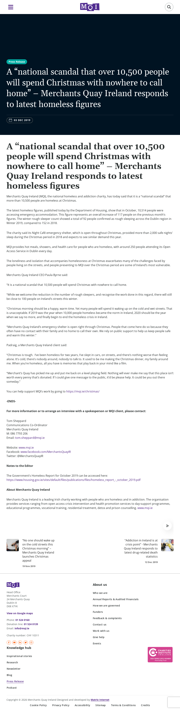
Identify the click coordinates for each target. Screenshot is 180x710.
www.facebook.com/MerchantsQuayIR (46, 452)
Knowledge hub (19, 648)
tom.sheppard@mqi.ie (30, 438)
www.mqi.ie (26, 447)
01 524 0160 (22, 620)
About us (100, 584)
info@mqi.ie (22, 628)
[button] (169, 7)
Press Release (17, 61)
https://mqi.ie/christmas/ (82, 391)
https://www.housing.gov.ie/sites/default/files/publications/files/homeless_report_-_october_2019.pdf (73, 480)
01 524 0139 (31, 624)
